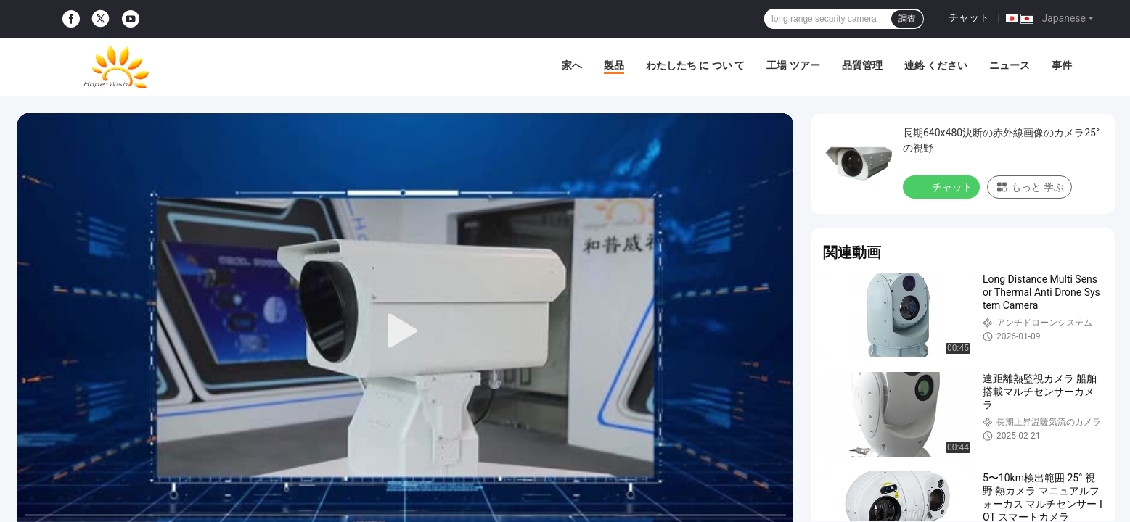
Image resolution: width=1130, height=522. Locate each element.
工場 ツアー (792, 65)
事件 (1062, 65)
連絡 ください (935, 65)
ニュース (1009, 65)
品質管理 (862, 65)
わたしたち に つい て (695, 65)
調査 (907, 19)
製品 (614, 65)
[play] (406, 331)
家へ (572, 65)
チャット (969, 17)
